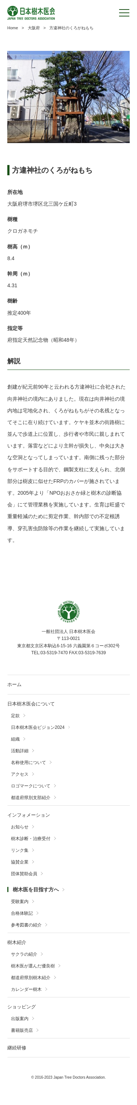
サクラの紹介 (24, 954)
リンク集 (19, 850)
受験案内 (19, 901)
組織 (15, 739)
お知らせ (19, 827)
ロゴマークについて (30, 786)
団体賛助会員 (24, 874)
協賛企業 (19, 862)
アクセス (19, 774)
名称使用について (28, 762)
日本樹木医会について (31, 703)
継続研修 (16, 1047)
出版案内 (19, 1018)
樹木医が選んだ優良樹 (33, 966)
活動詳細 (19, 751)
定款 (15, 715)
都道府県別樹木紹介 (30, 977)
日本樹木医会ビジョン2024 (38, 727)
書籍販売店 (22, 1030)
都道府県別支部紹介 (30, 797)
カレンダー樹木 (26, 989)
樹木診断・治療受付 (30, 838)
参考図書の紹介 (26, 925)
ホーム (14, 684)
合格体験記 (22, 913)
